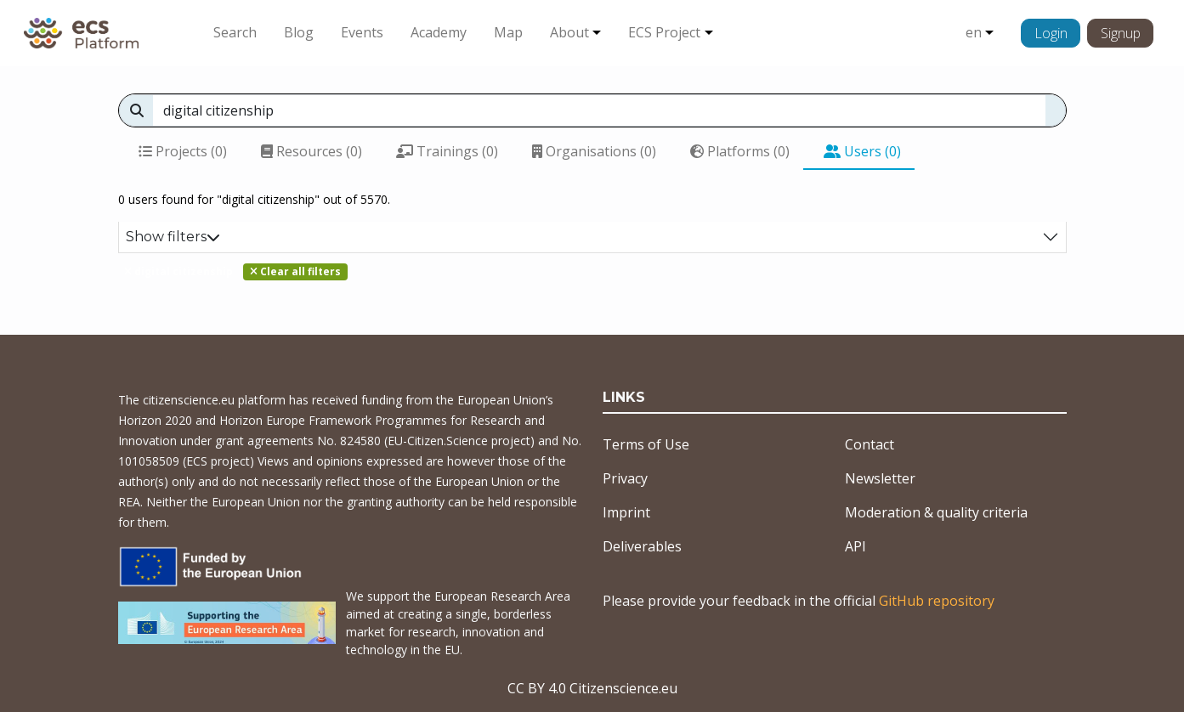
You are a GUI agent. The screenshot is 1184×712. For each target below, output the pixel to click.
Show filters (173, 237)
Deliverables (642, 546)
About (569, 32)
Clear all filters (295, 271)
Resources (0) (311, 151)
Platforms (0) (740, 151)
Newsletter (880, 478)
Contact (869, 444)
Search (235, 32)
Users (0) (862, 151)
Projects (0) (183, 151)
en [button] (974, 32)
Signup (1121, 33)
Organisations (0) (594, 151)
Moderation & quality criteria (936, 512)
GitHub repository (936, 600)
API (855, 546)
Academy (439, 32)
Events (362, 32)
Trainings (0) (447, 151)
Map (508, 32)
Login (1051, 33)
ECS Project (664, 32)
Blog (299, 32)
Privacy (625, 478)
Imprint (626, 512)
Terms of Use (646, 444)
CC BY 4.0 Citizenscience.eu (592, 688)
